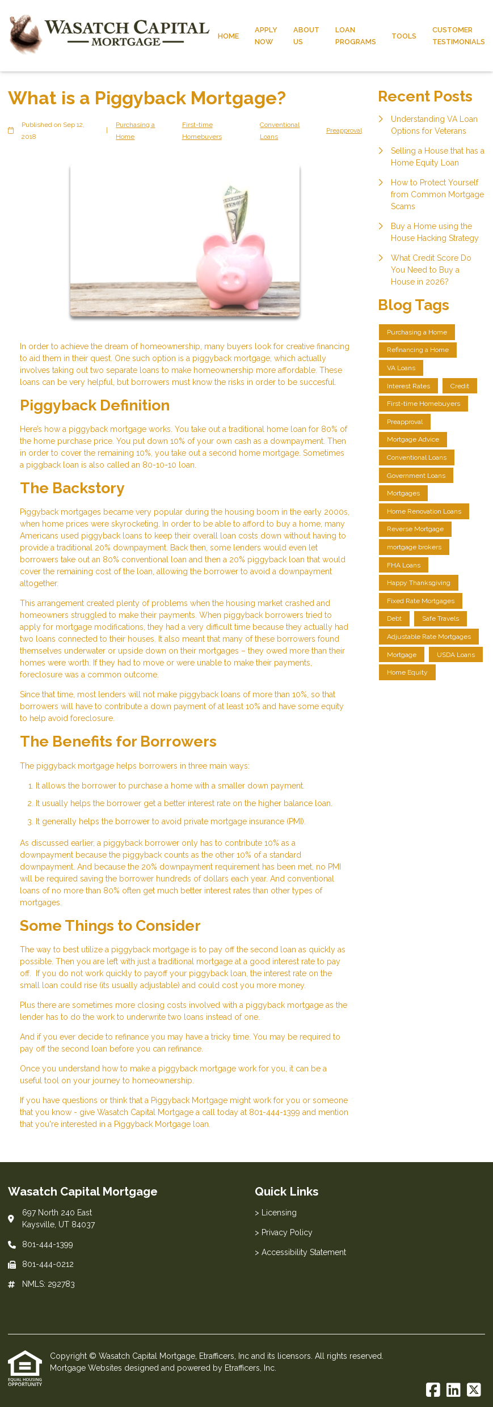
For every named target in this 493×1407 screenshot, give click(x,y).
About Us (306, 36)
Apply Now (266, 36)
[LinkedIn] (453, 1390)
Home (228, 36)
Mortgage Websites (87, 1367)
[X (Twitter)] (474, 1390)
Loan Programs (355, 36)
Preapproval (344, 130)
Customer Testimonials (458, 36)
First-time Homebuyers (202, 131)
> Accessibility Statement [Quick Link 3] (300, 1252)
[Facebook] (433, 1390)
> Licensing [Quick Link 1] (276, 1212)
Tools (403, 36)
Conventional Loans (280, 131)
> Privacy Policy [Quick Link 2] (284, 1232)
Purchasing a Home (135, 131)
